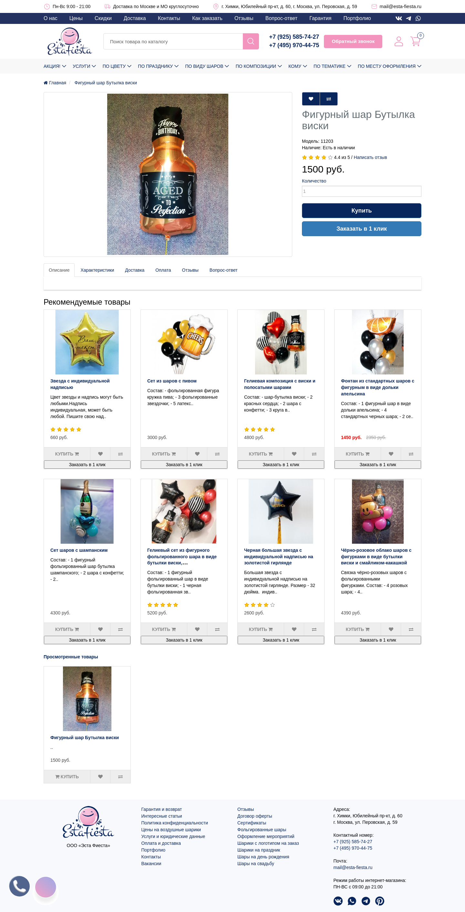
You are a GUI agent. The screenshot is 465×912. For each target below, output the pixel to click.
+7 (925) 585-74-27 (294, 37)
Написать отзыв (370, 157)
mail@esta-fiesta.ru (400, 6)
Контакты (169, 18)
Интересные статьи (161, 816)
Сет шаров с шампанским (79, 550)
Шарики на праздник (258, 850)
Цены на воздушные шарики (171, 829)
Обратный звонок (353, 41)
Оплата (163, 270)
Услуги (81, 66)
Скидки (103, 18)
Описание (59, 270)
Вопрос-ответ (281, 18)
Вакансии (151, 863)
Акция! (52, 66)
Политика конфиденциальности (174, 822)
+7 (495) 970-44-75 (294, 45)
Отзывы (243, 18)
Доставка (135, 18)
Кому (294, 66)
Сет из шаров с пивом (172, 380)
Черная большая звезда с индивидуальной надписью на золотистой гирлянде (278, 557)
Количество (314, 180)
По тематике (330, 66)
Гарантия (320, 18)
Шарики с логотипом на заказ (268, 843)
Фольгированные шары (261, 829)
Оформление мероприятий (265, 836)
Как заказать (207, 18)
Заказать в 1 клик (361, 228)
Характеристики (97, 270)
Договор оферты (254, 816)
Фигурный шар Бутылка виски (84, 737)
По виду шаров (204, 66)
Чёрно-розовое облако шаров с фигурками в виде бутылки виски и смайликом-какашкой (376, 557)
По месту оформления (387, 66)
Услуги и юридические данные (173, 836)
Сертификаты (251, 822)
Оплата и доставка (161, 843)
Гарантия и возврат (161, 809)
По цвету (114, 66)
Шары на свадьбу (255, 863)
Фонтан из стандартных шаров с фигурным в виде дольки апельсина (377, 387)
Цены (76, 18)
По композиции (256, 66)
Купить (362, 210)
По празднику (155, 66)
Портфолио (357, 18)
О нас (50, 18)
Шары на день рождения (263, 856)
